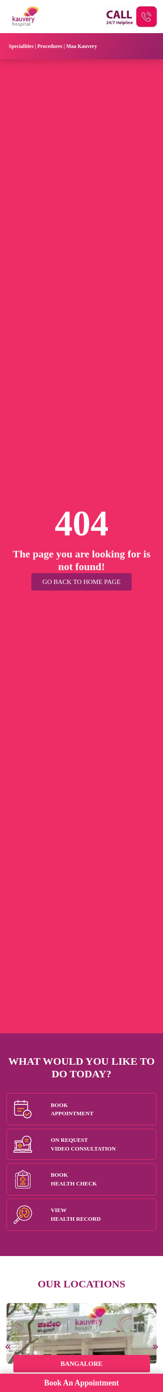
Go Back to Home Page (82, 581)
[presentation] (8, 1347)
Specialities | (23, 46)
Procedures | (51, 46)
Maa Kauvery (81, 46)
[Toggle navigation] (143, 46)
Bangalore (81, 1363)
